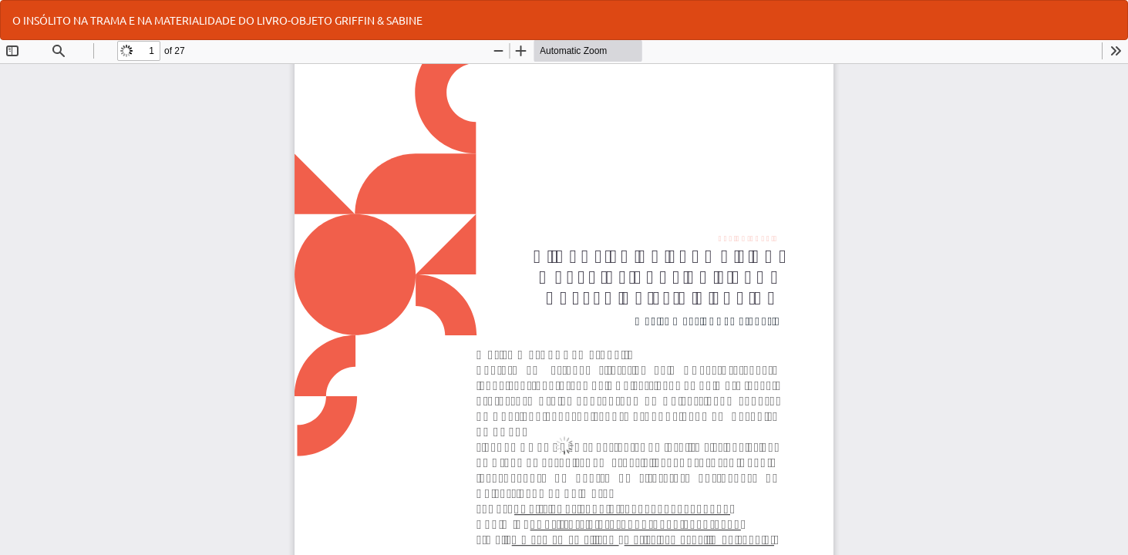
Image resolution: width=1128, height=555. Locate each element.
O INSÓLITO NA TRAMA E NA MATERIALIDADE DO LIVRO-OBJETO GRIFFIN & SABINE (217, 20)
